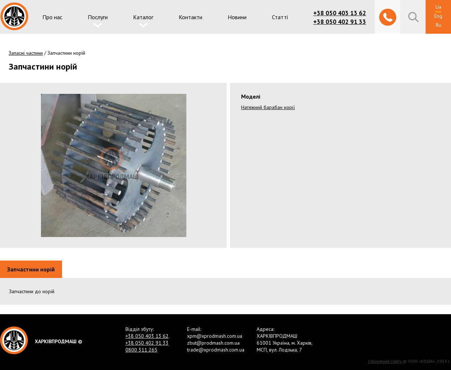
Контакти (190, 17)
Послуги (98, 17)
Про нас (52, 17)
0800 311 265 (141, 349)
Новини (237, 17)
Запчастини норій (31, 269)
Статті (280, 17)
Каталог (143, 17)
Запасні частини (26, 53)
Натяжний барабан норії (268, 107)
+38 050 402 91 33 (339, 22)
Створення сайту (385, 361)
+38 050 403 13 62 (339, 13)
